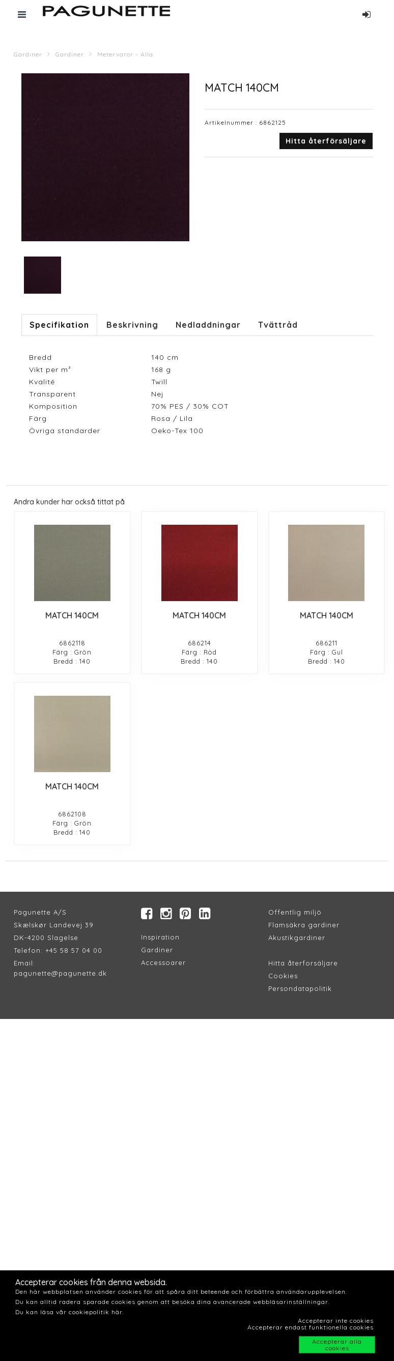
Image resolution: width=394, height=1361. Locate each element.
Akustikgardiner (296, 937)
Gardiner (28, 54)
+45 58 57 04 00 (72, 950)
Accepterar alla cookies (337, 1345)
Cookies (283, 976)
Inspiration (160, 937)
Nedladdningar (208, 325)
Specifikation (59, 325)
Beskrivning (132, 325)
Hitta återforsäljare (303, 963)
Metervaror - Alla (125, 54)
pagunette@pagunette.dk (60, 973)
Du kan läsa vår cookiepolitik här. (69, 1312)
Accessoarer (163, 962)
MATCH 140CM (72, 615)
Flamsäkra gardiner (304, 925)
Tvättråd (278, 325)
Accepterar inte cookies (336, 1320)
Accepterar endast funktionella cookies (310, 1327)
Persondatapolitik (300, 988)
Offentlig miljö (295, 912)
